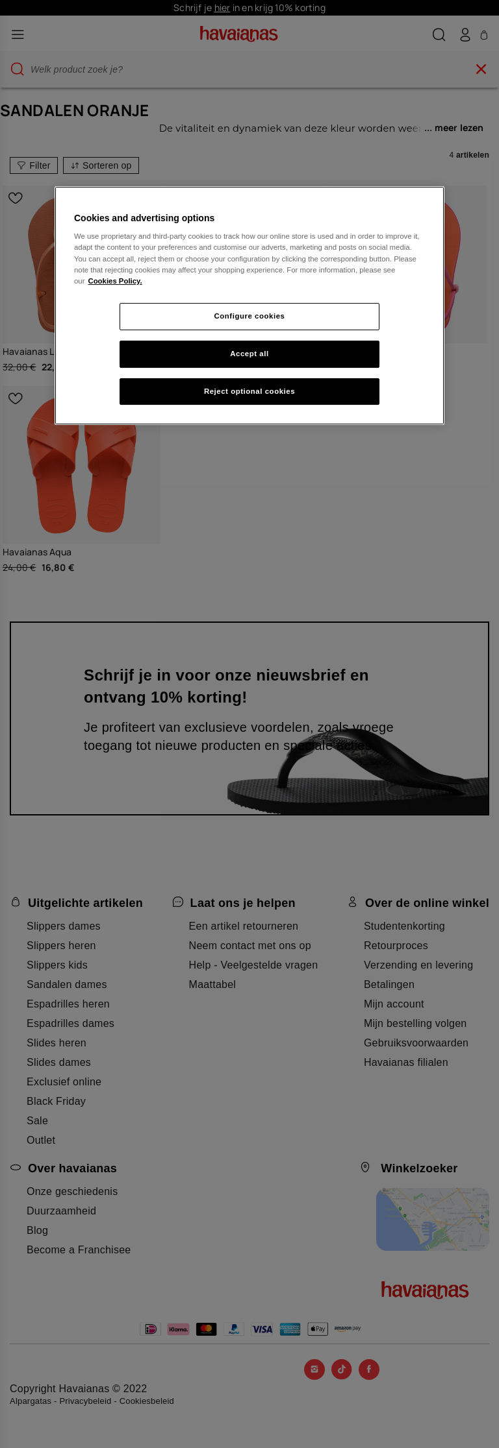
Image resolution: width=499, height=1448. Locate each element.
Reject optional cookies (249, 391)
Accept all (249, 353)
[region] (249, 306)
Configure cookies (249, 316)
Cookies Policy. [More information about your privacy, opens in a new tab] (115, 281)
